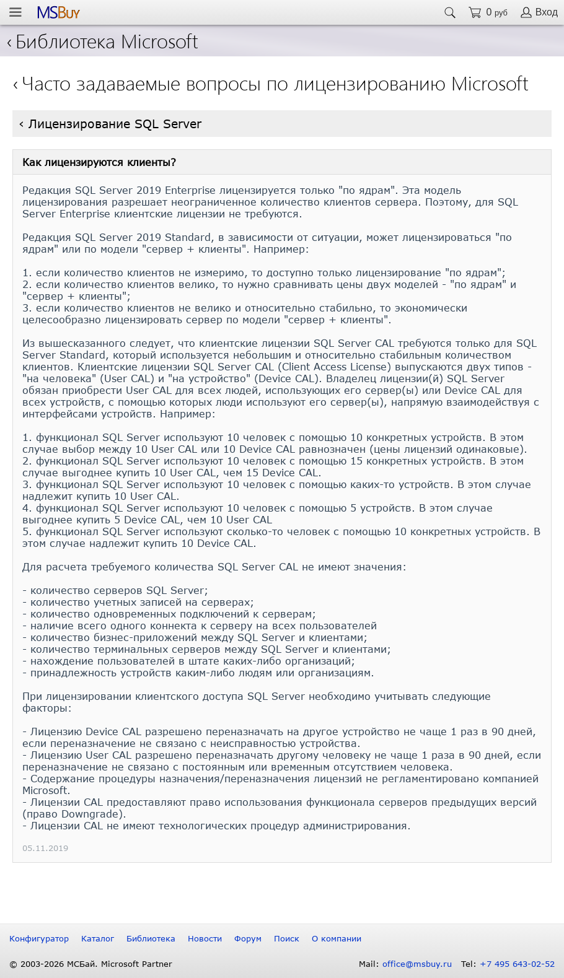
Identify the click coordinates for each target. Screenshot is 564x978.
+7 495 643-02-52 (517, 964)
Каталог (97, 938)
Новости (205, 938)
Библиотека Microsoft (102, 40)
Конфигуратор (39, 938)
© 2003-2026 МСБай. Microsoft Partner (90, 964)
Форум (248, 938)
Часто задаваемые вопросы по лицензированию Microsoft (275, 82)
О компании (336, 938)
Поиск (286, 938)
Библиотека (150, 938)
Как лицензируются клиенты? (99, 162)
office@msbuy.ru (417, 964)
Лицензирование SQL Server (115, 123)
